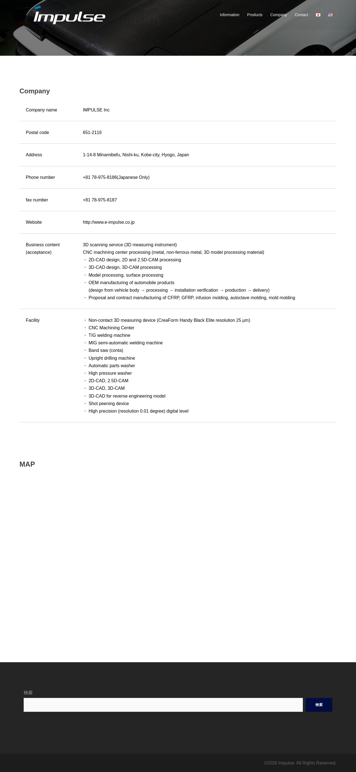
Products (255, 15)
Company (278, 15)
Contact (301, 15)
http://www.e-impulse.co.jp (109, 222)
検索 (28, 692)
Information (229, 15)
